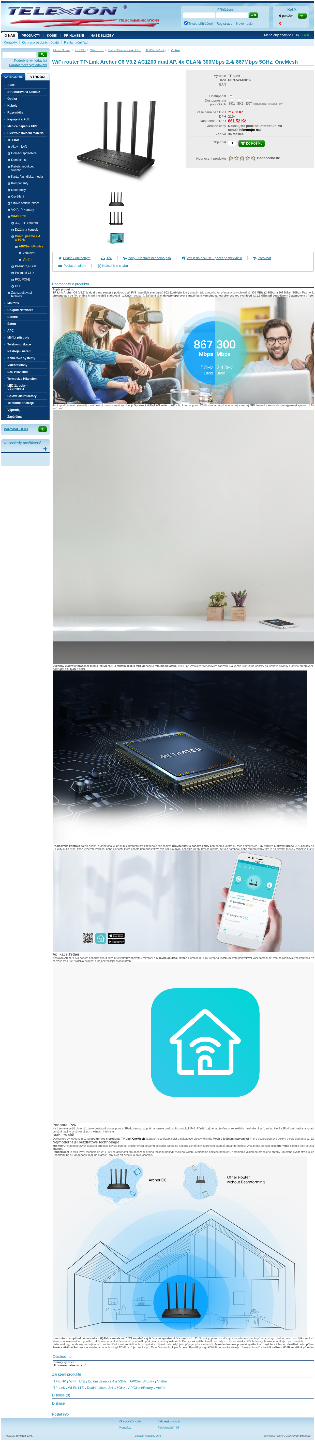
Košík (52, 35)
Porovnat (264, 258)
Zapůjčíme (14, 416)
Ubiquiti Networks (20, 310)
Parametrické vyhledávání (28, 65)
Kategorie (13, 77)
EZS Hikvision (17, 372)
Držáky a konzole (26, 229)
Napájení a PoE (18, 119)
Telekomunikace (19, 344)
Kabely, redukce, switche (22, 168)
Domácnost (19, 160)
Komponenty (19, 183)
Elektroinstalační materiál (25, 133)
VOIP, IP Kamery (22, 210)
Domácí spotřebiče (24, 153)
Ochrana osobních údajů (40, 42)
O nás (10, 35)
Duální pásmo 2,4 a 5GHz (107, 1381)
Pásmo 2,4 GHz (26, 266)
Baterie (12, 317)
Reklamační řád (75, 42)
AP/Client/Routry (142, 1381)
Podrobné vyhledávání (30, 60)
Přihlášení (74, 35)
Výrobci (37, 77)
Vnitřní (27, 259)
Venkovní (29, 253)
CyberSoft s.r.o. (301, 1435)
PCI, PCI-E (22, 279)
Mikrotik (13, 303)
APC (10, 330)
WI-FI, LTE (77, 1381)
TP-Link (59, 1388)
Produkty (31, 35)
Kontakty (10, 42)
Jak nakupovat (169, 1421)
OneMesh (138, 1138)
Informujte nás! (251, 130)
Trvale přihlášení (200, 23)
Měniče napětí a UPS (22, 126)
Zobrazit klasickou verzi (148, 1435)
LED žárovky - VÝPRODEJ (17, 387)
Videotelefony (17, 365)
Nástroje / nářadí (19, 351)
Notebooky (18, 190)
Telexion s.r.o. (24, 1435)
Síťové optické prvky (25, 203)
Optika (12, 99)
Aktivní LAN (19, 146)
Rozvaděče (15, 112)
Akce (11, 85)
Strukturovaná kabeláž (23, 92)
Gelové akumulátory (22, 396)
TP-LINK (59, 1381)
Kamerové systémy (21, 358)
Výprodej (13, 410)
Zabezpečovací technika (21, 294)
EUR (295, 35)
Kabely (12, 105)
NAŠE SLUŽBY (102, 35)
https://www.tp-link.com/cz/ (69, 1365)
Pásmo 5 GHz (24, 273)
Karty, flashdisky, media (27, 176)
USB (18, 286)
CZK (306, 35)
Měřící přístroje (18, 337)
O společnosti (130, 1421)
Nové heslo (244, 23)
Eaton (11, 324)
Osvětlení (17, 196)
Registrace (224, 23)
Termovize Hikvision (22, 379)
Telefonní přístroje (20, 403)
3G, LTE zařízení (26, 223)
